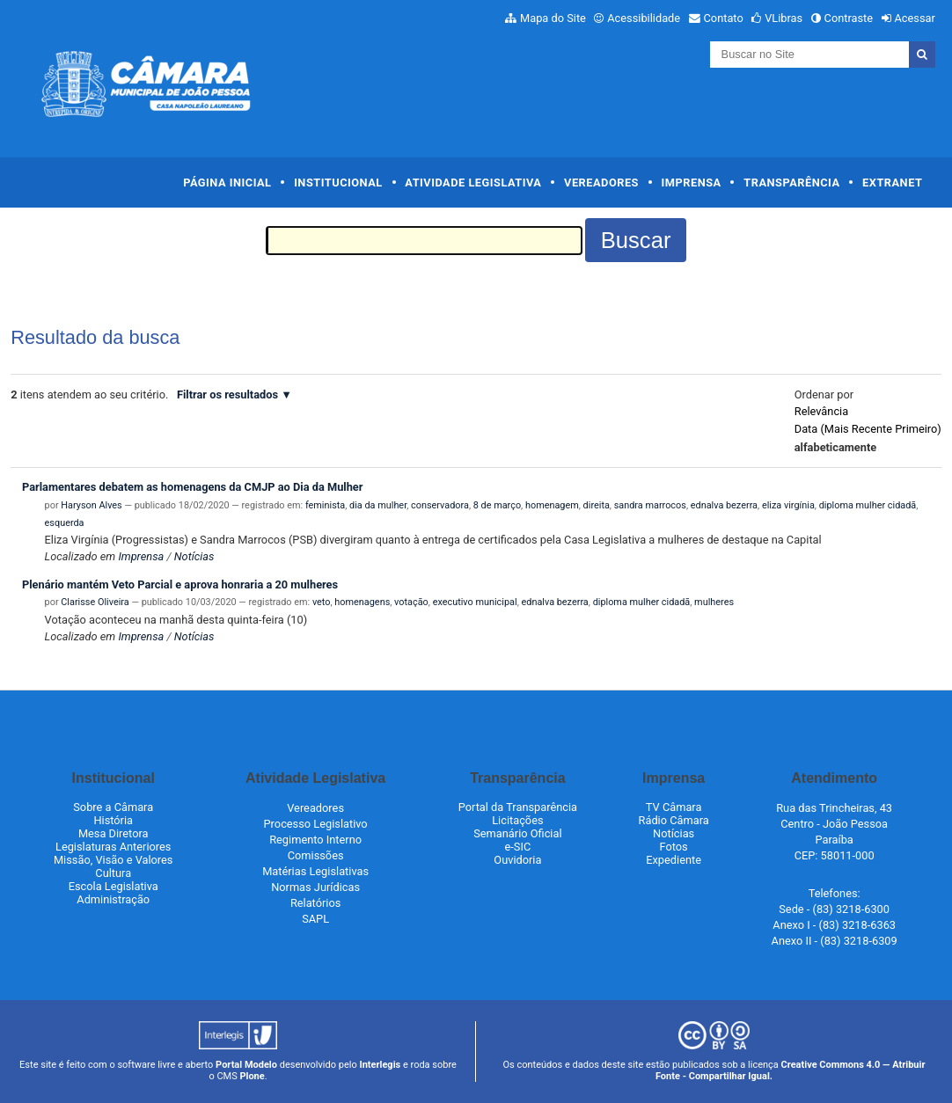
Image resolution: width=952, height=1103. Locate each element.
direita (596, 505)
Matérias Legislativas (315, 871)
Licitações (517, 820)
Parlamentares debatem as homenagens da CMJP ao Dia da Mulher (192, 486)
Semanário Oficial (517, 833)
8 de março (497, 505)
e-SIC (518, 846)
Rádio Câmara (674, 820)
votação (411, 602)
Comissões (316, 855)
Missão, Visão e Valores (113, 859)
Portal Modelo (246, 1064)
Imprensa (691, 182)
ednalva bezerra (724, 505)
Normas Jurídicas (315, 887)
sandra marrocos (650, 505)
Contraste (849, 18)
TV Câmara (674, 807)
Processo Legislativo (316, 823)
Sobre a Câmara (113, 807)
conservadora (440, 505)
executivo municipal (475, 602)
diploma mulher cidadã (868, 505)
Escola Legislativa (113, 886)
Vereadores (601, 182)
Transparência (791, 182)
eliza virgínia (788, 505)
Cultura (113, 873)
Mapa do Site (553, 18)
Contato (723, 18)
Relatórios (315, 902)
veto (321, 602)
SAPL (315, 918)
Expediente (673, 859)
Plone (251, 1076)
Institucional (338, 182)
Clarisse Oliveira (94, 602)
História (113, 820)
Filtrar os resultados (227, 394)
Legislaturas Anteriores (113, 846)
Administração (113, 899)
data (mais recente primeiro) (868, 428)
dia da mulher (377, 505)
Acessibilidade (643, 18)
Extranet (892, 182)
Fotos (674, 846)
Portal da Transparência (517, 807)
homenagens (362, 602)
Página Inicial (227, 182)
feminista (325, 505)
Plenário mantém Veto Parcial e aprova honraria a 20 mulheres (180, 584)
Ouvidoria (517, 859)
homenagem (552, 505)
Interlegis (379, 1064)
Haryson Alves (91, 505)
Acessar (914, 18)
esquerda (64, 523)
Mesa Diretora (113, 833)
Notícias (194, 556)
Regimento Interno (315, 839)
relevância (821, 411)
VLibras (783, 18)
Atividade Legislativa (473, 182)
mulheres (714, 602)
